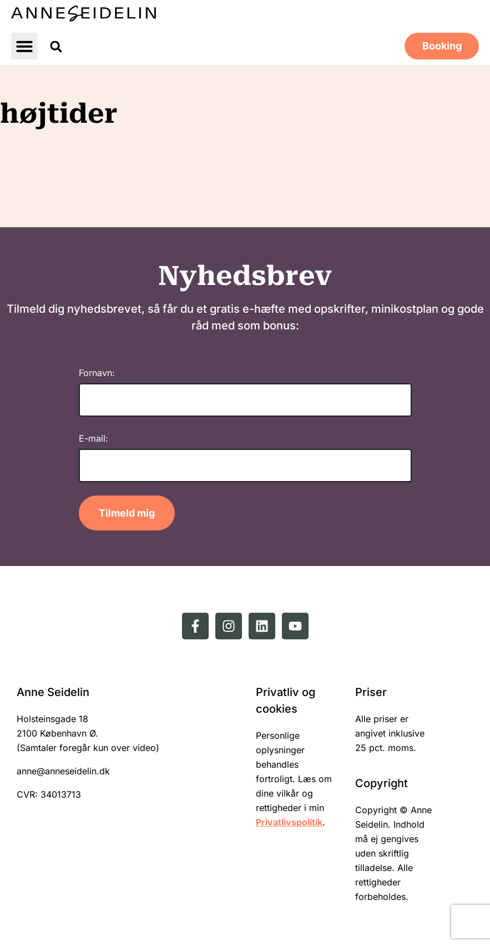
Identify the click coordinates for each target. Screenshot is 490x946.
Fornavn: (97, 372)
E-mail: (93, 438)
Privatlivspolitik (289, 822)
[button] (24, 46)
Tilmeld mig (127, 513)
